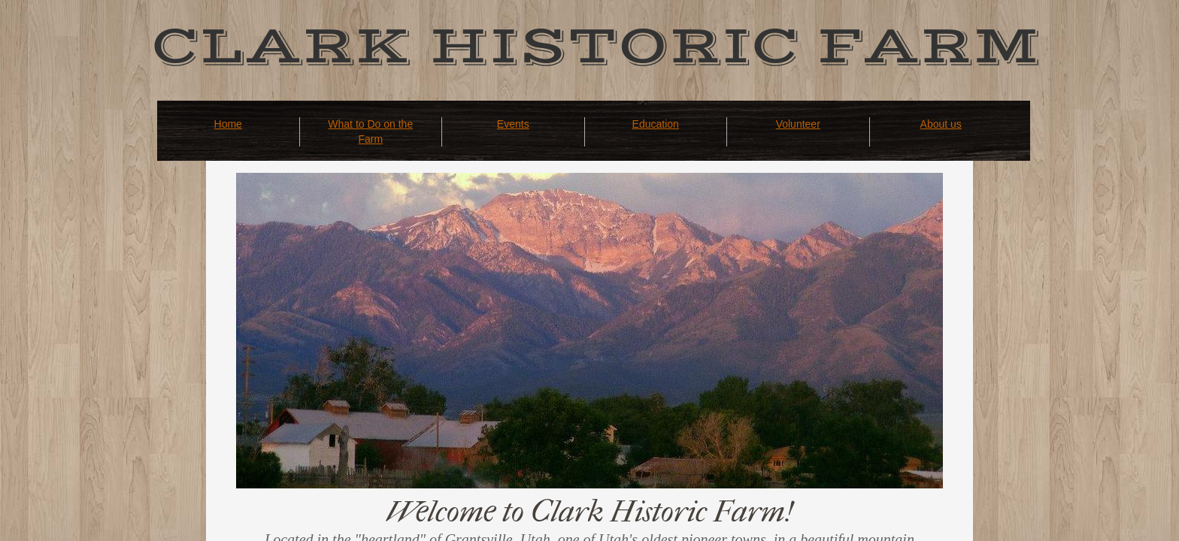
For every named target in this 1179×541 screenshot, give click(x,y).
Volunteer (798, 124)
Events (513, 124)
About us (941, 124)
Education (655, 124)
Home (228, 124)
